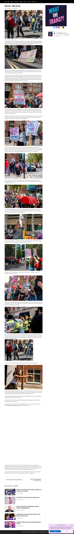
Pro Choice (21, 43)
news (14, 43)
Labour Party (30, 42)
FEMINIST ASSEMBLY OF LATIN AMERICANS (36, 41)
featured (28, 41)
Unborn (23, 44)
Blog (8, 39)
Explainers (16, 1)
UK (20, 44)
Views (12, 1)
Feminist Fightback (8, 42)
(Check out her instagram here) (13, 405)
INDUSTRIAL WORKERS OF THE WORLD (22, 42)
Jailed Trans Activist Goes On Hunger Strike (14, 479)
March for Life (10, 43)
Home (6, 1)
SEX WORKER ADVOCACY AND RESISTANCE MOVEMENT (34, 43)
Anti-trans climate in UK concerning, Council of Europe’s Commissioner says (27, 507)
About (29, 1)
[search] (38, 1)
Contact (25, 1)
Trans (13, 44)
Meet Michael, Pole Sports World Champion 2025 (27, 497)
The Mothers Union (8, 44)
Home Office (14, 42)
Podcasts (21, 1)
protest (25, 43)
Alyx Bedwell (15, 8)
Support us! (34, 1)
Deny (67, 531)
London (34, 42)
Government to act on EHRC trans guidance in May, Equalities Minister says (28, 515)
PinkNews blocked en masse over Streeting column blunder (28, 523)
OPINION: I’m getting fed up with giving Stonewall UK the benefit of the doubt (28, 490)
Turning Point (17, 44)
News (9, 1)
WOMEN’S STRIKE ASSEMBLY (29, 44)
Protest (12, 39)
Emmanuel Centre (23, 41)
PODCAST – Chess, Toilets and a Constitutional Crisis (35, 480)
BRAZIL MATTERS (17, 41)
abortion (9, 41)
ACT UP (13, 41)
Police (17, 43)
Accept (55, 531)
